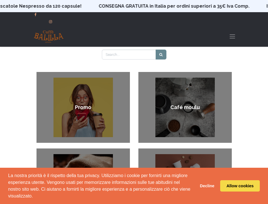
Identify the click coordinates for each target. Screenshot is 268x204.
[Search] (161, 55)
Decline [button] (207, 186)
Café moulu (185, 107)
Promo (83, 107)
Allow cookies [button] (240, 186)
